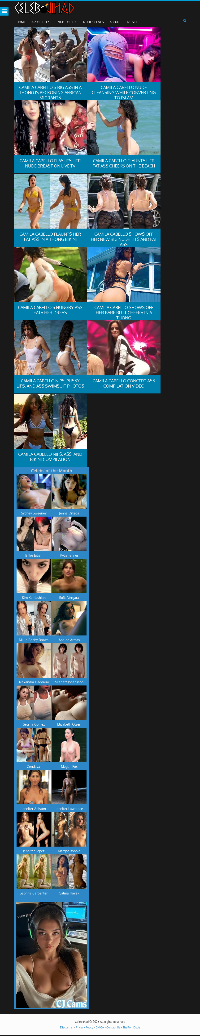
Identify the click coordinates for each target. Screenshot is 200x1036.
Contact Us (113, 1027)
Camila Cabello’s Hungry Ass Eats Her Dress (50, 310)
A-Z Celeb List (41, 22)
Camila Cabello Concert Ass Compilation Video (124, 383)
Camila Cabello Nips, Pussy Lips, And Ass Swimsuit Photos (50, 383)
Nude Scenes (93, 22)
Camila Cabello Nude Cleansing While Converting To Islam (124, 92)
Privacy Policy (84, 1027)
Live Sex (131, 22)
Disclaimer (67, 1027)
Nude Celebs (67, 22)
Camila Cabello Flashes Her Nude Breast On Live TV (50, 163)
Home (21, 22)
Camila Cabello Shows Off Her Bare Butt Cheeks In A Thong (123, 312)
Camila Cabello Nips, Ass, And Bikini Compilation (50, 456)
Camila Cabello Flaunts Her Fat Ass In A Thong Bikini (50, 236)
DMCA (100, 1027)
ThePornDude (131, 1027)
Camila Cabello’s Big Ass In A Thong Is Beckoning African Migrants (50, 92)
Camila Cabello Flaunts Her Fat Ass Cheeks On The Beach (124, 163)
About (115, 22)
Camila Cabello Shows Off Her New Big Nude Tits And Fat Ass (124, 239)
